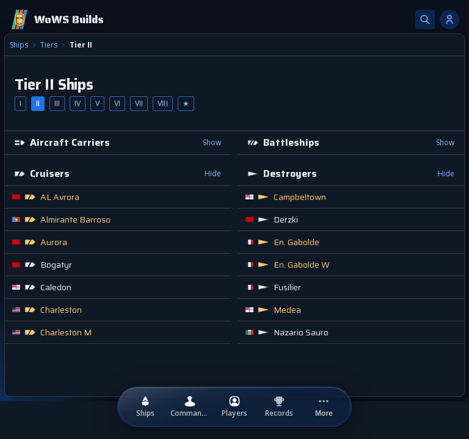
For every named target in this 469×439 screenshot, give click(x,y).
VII (139, 103)
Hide (213, 173)
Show (212, 142)
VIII (162, 103)
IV (78, 103)
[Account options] (449, 19)
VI (117, 103)
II (38, 103)
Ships (19, 45)
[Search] (425, 19)
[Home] (57, 19)
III (57, 103)
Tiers (48, 45)
